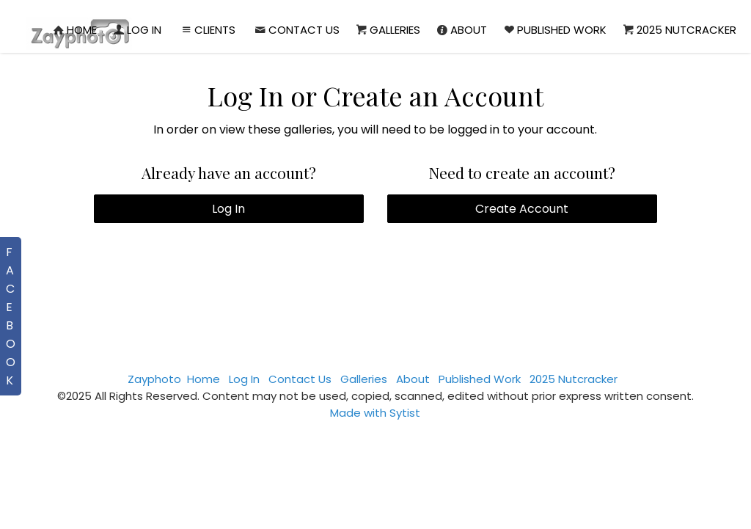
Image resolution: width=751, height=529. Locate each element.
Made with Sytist (375, 412)
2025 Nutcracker (678, 29)
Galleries (387, 29)
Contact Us (296, 29)
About (461, 29)
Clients (207, 29)
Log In (136, 29)
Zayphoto (154, 379)
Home (74, 29)
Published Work (554, 29)
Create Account (521, 208)
